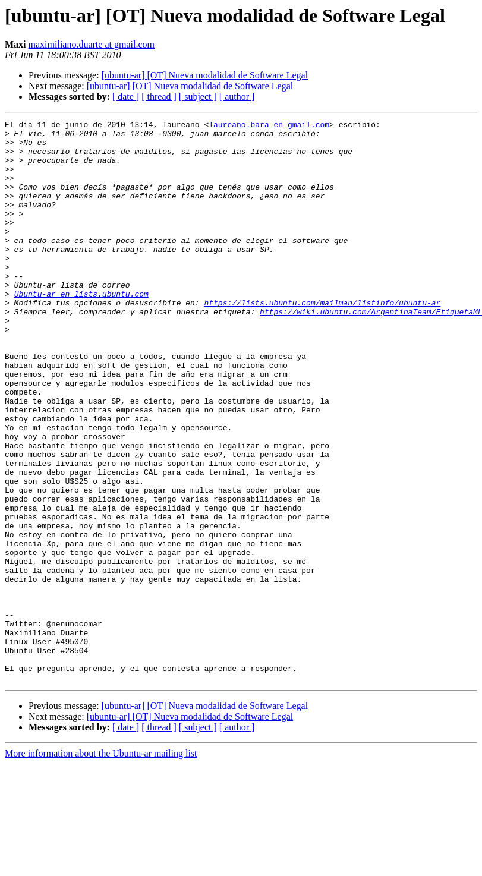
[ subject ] (198, 97)
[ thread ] (159, 97)
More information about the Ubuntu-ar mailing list (101, 866)
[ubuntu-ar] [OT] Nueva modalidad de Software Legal (205, 75)
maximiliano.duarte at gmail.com (92, 44)
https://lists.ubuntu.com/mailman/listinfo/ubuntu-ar (322, 340)
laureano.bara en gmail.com (269, 126)
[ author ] (237, 97)
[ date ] (125, 97)
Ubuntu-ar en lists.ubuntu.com (81, 329)
